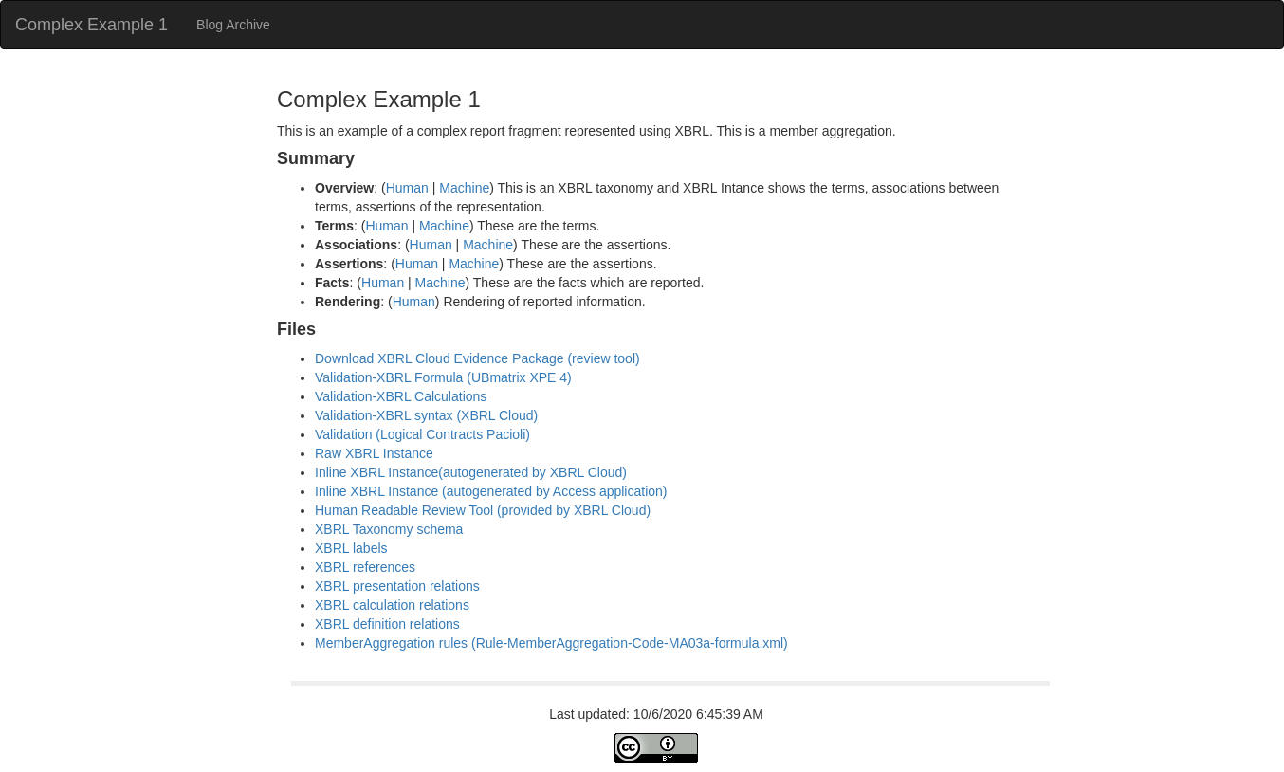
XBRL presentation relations (397, 586)
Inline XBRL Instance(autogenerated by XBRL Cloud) (471, 472)
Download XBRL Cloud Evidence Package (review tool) (477, 358)
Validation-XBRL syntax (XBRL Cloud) (426, 415)
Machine (464, 187)
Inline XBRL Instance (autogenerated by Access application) (491, 491)
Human (407, 187)
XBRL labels (351, 548)
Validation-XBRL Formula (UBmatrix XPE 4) (443, 377)
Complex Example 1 (91, 24)
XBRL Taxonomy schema (389, 529)
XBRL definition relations (387, 624)
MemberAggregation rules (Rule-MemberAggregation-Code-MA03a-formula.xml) (551, 643)
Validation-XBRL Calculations (400, 396)
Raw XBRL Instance (374, 453)
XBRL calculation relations (392, 605)
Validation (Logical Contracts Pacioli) (422, 434)
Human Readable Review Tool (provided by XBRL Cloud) (483, 510)
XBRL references (365, 567)
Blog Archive (233, 24)
